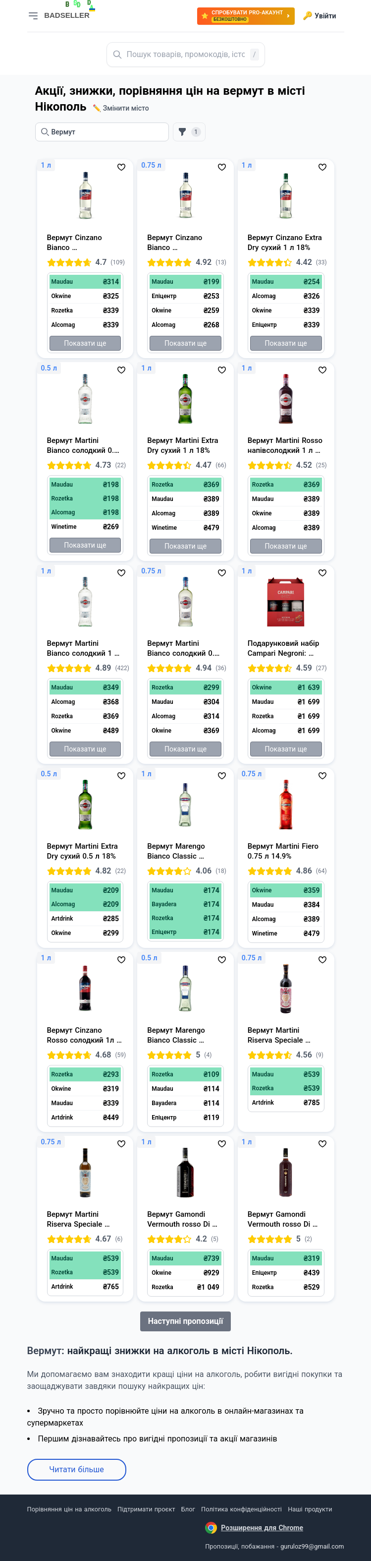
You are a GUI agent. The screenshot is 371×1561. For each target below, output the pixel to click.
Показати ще (85, 343)
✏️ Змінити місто (121, 108)
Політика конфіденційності (241, 1509)
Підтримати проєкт (146, 1509)
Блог (188, 1509)
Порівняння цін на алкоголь (69, 1509)
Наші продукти (310, 1509)
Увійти (319, 16)
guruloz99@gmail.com (312, 1546)
